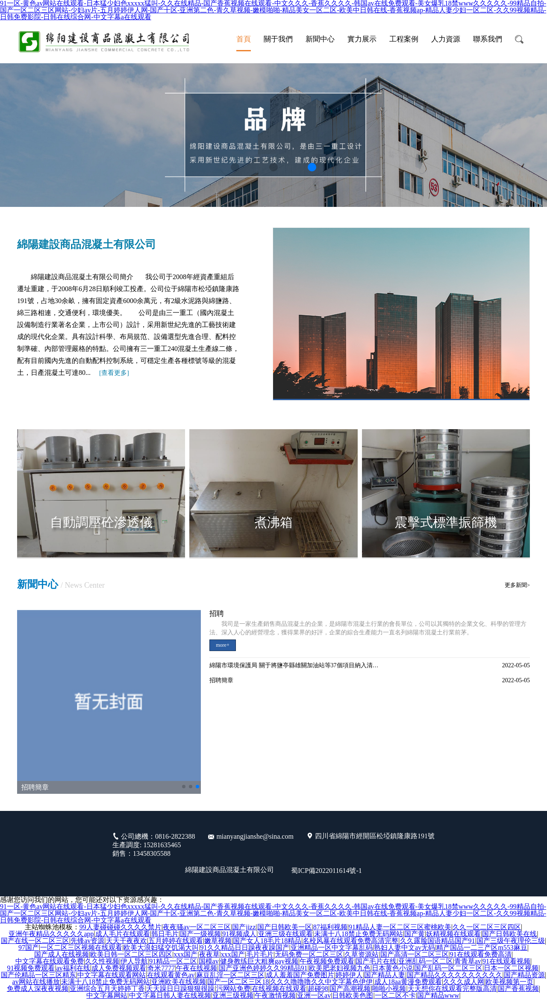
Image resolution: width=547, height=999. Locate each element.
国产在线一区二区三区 (35, 940)
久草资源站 (361, 954)
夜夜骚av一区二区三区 (197, 927)
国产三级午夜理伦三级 (510, 940)
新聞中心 (320, 39)
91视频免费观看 (31, 968)
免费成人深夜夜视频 (37, 988)
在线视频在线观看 (279, 988)
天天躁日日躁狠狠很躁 (180, 988)
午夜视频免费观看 (327, 961)
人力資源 (445, 39)
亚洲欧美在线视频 (178, 981)
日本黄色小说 (392, 968)
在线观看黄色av (170, 975)
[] (114, 372)
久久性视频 (102, 961)
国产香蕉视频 (518, 988)
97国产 (28, 947)
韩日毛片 (165, 934)
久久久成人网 (463, 981)
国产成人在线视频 (61, 954)
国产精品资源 (524, 975)
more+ (222, 645)
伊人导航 (134, 961)
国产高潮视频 (350, 988)
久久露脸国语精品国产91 (437, 940)
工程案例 (403, 39)
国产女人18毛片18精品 (267, 940)
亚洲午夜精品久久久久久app (51, 934)
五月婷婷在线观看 (175, 940)
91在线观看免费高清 (481, 954)
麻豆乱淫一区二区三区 (230, 975)
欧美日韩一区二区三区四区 (131, 954)
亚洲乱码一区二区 (425, 961)
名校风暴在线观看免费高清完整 (350, 940)
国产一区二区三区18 (238, 981)
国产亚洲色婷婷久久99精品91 (263, 968)
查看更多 (114, 372)
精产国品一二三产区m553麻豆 (481, 947)
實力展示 (361, 39)
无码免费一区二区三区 (309, 954)
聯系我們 (487, 39)
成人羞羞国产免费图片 (300, 975)
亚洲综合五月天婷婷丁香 (107, 988)
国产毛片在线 (376, 961)
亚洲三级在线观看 (285, 934)
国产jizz (244, 927)
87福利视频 (330, 927)
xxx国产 (185, 954)
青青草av (467, 961)
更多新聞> (517, 585)
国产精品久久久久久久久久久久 (455, 975)
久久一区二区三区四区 (487, 927)
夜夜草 (209, 954)
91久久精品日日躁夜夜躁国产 (244, 947)
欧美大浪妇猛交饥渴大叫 (161, 947)
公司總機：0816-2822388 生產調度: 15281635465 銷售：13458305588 (153, 845)
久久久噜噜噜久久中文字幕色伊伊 (321, 981)
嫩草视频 (218, 940)
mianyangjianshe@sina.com (254, 836)
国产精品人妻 (384, 975)
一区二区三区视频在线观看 (81, 947)
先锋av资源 (87, 940)
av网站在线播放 (36, 981)
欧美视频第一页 (509, 981)
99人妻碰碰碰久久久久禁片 (120, 927)
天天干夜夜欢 (126, 940)
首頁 (243, 39)
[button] (235, 167)
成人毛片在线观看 (122, 934)
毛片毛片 (260, 954)
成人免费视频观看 (118, 968)
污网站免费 (233, 988)
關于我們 (278, 39)
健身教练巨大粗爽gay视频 (259, 961)
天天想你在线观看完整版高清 (452, 988)
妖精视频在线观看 (453, 934)
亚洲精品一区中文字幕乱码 (332, 947)
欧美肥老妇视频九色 (340, 968)
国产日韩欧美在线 (509, 934)
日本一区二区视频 (511, 968)
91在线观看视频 (506, 961)
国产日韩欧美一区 (284, 927)
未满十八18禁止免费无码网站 (358, 934)
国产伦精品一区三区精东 (38, 975)
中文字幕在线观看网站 (111, 975)
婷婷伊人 (349, 975)
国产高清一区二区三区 (414, 954)
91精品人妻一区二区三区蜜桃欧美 (400, 927)
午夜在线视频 (196, 968)
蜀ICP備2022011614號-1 (326, 870)
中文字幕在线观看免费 (49, 961)
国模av (209, 961)
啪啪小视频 (389, 988)
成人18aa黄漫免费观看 (408, 981)
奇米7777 (161, 968)
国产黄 (414, 934)
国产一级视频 (200, 934)
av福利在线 (73, 968)
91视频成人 (239, 934)
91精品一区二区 (173, 961)
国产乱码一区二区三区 (448, 968)
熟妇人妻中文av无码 (404, 947)
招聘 (216, 614)
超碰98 (318, 988)
